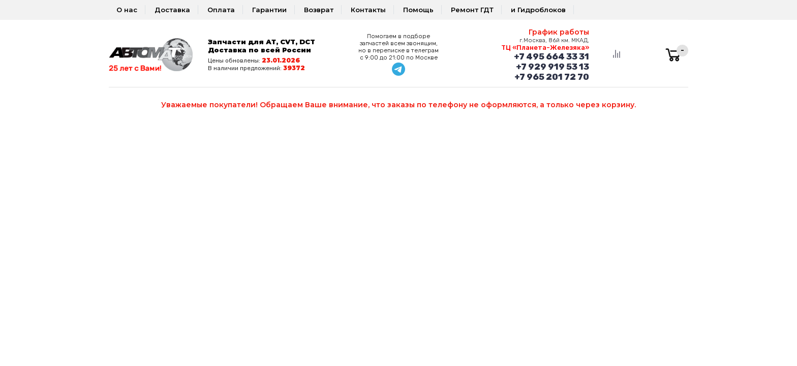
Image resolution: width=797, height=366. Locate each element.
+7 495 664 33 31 (551, 56)
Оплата (221, 10)
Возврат (318, 10)
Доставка (172, 10)
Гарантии (269, 10)
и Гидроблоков (538, 10)
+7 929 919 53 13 (552, 67)
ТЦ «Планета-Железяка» (545, 47)
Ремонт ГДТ (472, 10)
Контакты (368, 10)
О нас (126, 10)
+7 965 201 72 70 (551, 77)
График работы (559, 32)
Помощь (418, 10)
